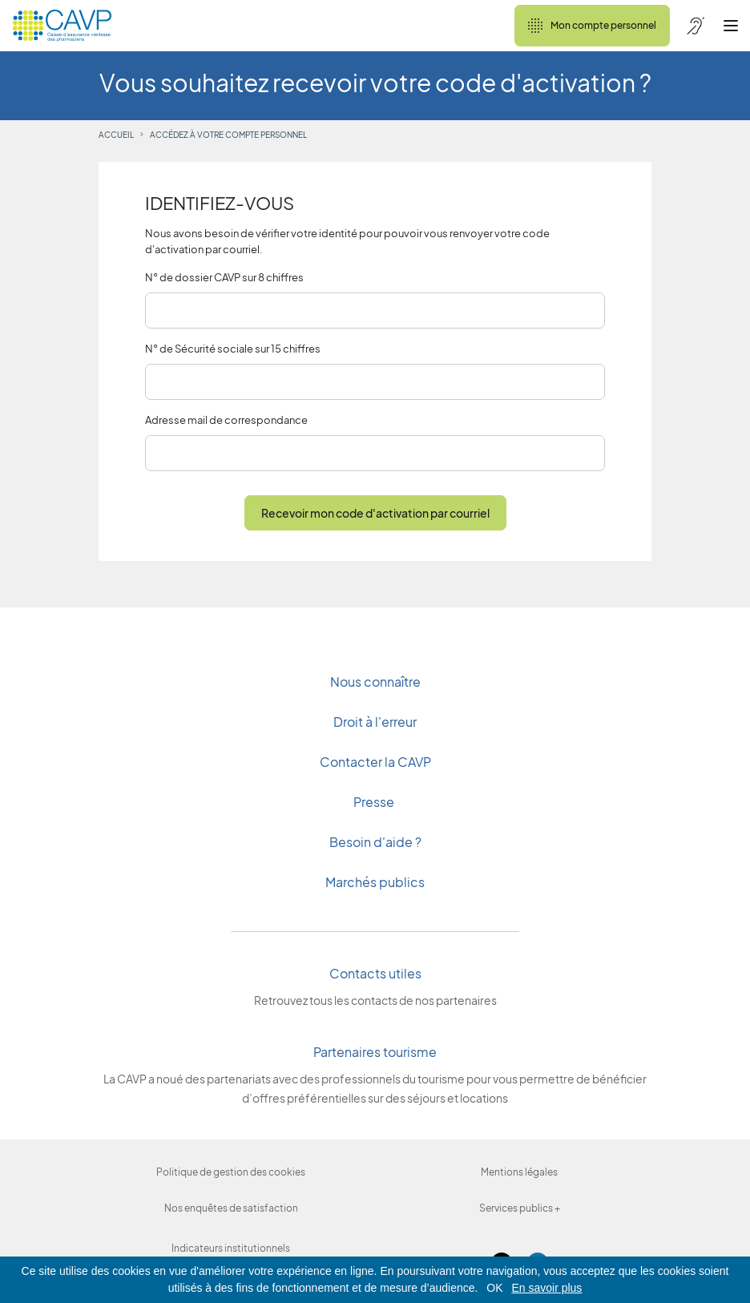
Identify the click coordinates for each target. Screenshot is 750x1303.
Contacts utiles (375, 973)
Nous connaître (375, 681)
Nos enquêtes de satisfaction (231, 1208)
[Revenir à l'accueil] (62, 25)
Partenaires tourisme (375, 1051)
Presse (375, 801)
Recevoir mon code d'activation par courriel (375, 513)
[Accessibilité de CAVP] (695, 25)
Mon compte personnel (592, 25)
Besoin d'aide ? (375, 841)
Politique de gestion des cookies (230, 1172)
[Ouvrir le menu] (731, 25)
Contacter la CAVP (375, 761)
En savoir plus (546, 1287)
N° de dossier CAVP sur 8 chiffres (224, 277)
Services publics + (519, 1208)
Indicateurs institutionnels (230, 1248)
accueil (116, 134)
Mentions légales (519, 1172)
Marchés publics (375, 881)
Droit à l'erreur (375, 721)
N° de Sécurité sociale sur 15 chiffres (233, 348)
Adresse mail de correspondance (226, 419)
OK (494, 1287)
